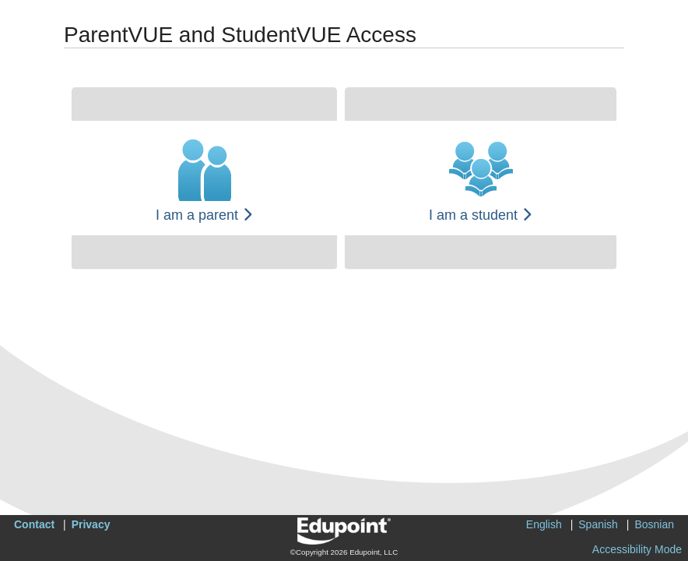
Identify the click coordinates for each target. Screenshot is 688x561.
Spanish (598, 524)
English (544, 524)
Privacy (91, 524)
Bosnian (654, 524)
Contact (34, 524)
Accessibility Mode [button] (637, 549)
